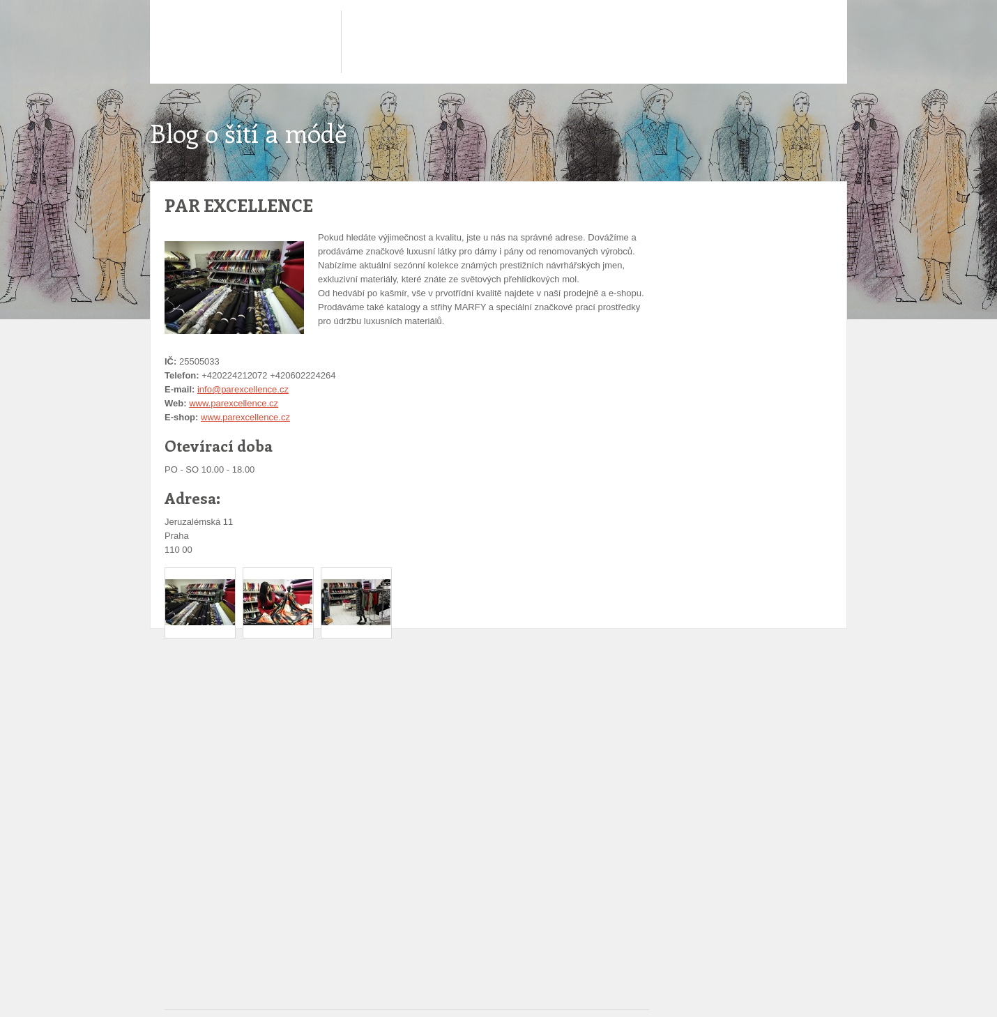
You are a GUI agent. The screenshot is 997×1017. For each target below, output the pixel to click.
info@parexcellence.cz (243, 389)
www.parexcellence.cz (233, 403)
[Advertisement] (411, 687)
